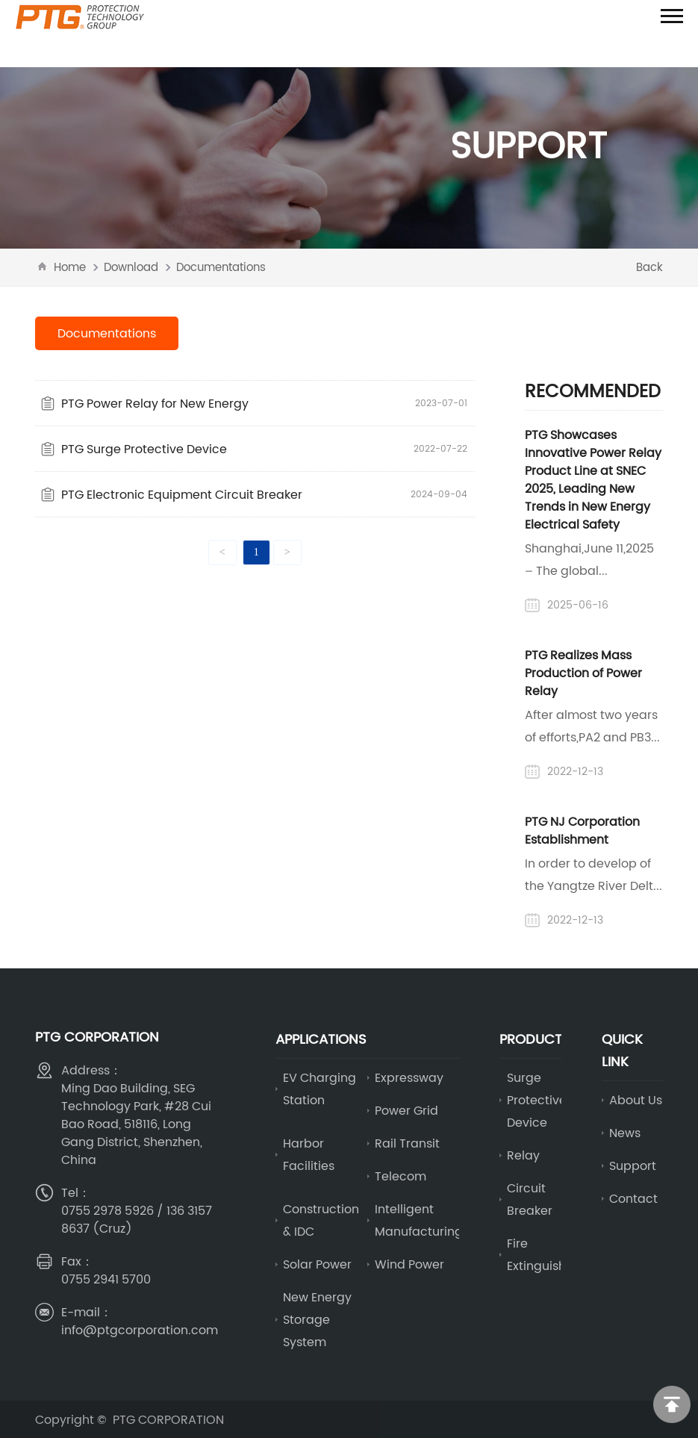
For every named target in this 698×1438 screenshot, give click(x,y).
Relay (523, 1155)
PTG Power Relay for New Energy (155, 403)
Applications (321, 1039)
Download (131, 267)
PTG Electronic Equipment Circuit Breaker (181, 494)
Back (649, 267)
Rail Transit (407, 1143)
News (625, 1132)
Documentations (221, 267)
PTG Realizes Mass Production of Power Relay (583, 673)
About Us (635, 1100)
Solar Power (317, 1264)
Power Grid (406, 1110)
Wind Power (409, 1264)
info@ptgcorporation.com (139, 1330)
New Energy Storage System (317, 1319)
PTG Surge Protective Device (144, 449)
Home (70, 267)
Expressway (409, 1077)
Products (534, 1039)
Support (632, 1165)
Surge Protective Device (537, 1099)
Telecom (400, 1176)
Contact (633, 1198)
